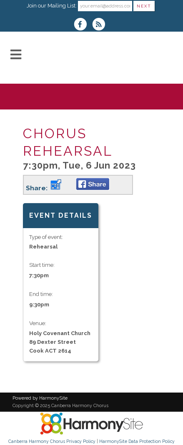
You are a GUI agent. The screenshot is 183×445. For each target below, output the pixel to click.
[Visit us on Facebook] (83, 25)
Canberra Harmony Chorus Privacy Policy (51, 441)
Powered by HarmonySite (40, 398)
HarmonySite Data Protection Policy (137, 441)
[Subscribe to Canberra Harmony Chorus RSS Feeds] (100, 25)
